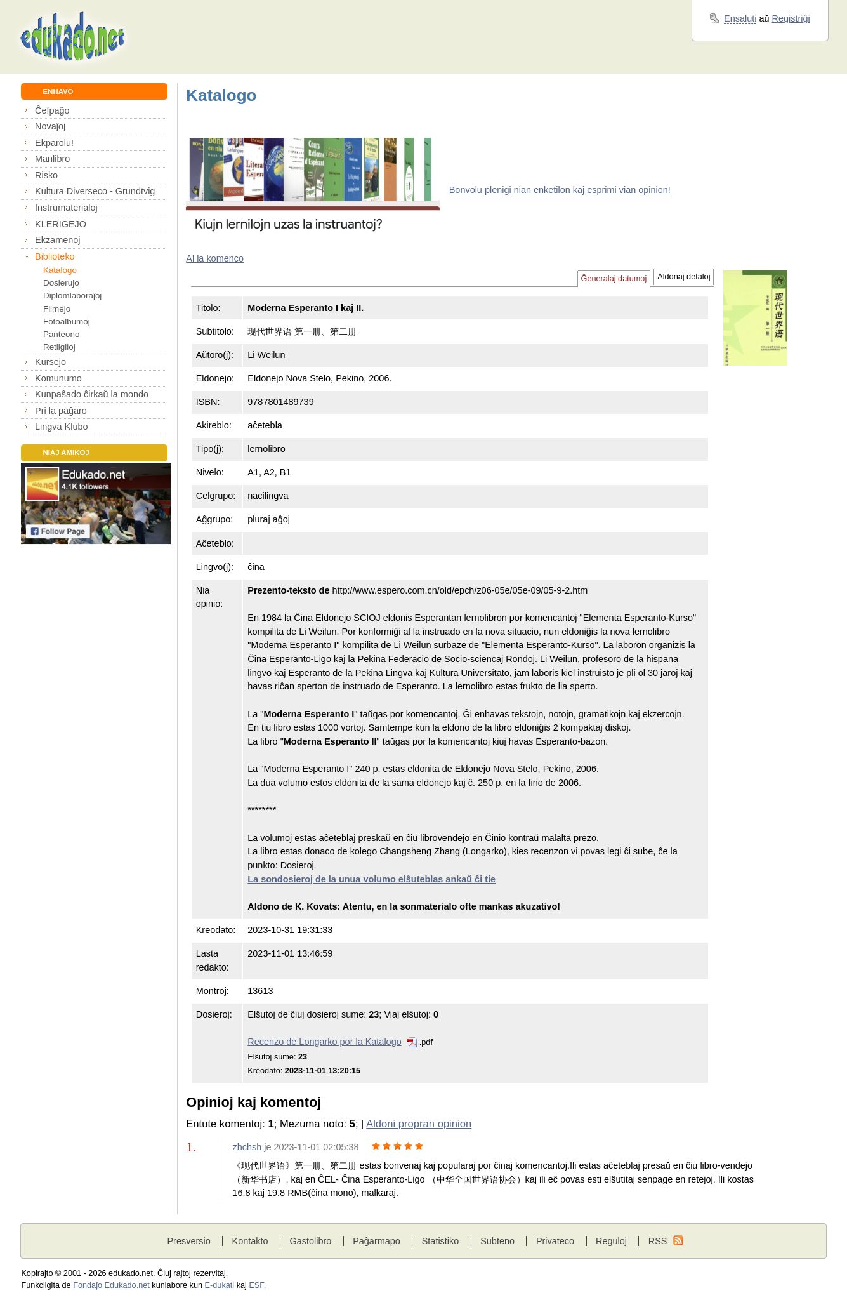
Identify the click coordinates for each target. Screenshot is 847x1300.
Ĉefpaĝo (52, 110)
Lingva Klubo (61, 426)
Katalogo (60, 270)
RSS (657, 1241)
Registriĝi (791, 18)
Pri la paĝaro (61, 411)
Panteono (61, 334)
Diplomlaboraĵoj (72, 295)
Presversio (188, 1241)
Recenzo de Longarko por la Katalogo (324, 1042)
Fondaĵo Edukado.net (111, 1285)
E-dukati (220, 1285)
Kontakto (250, 1241)
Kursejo (50, 362)
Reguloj (611, 1241)
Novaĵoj (50, 126)
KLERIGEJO (60, 224)
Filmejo (56, 309)
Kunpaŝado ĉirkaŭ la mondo (91, 394)
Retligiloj (59, 347)
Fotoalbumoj (66, 321)
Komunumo (58, 378)
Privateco (555, 1241)
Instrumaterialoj (66, 207)
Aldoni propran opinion (418, 1124)
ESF (256, 1285)
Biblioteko (55, 256)
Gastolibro (310, 1241)
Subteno (497, 1241)
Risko (46, 175)
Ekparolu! (54, 143)
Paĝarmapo (376, 1241)
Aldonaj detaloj (683, 276)
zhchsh (246, 1147)
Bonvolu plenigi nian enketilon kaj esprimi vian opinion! (560, 190)
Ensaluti (740, 18)
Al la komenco (215, 258)
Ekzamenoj (57, 240)
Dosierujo (61, 283)
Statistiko (440, 1241)
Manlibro (52, 159)
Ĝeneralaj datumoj (614, 278)
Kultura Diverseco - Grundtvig (95, 191)
